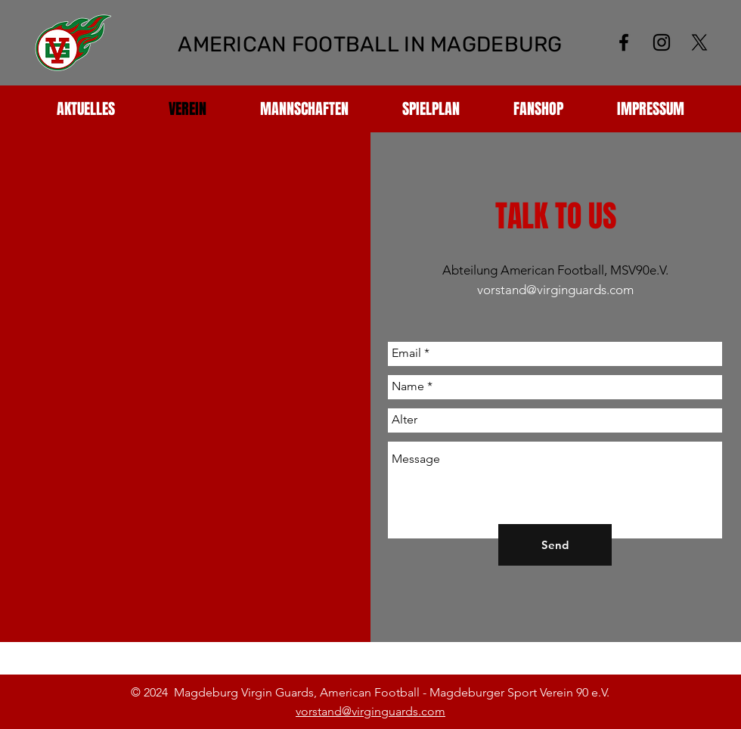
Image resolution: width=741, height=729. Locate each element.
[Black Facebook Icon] (623, 42)
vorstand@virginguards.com (555, 289)
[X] (699, 42)
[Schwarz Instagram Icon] (661, 42)
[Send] (555, 545)
